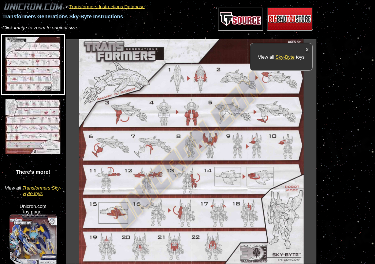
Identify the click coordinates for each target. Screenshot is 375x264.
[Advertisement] (199, 35)
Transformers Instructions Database (107, 6)
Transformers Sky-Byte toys (41, 190)
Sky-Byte (284, 57)
